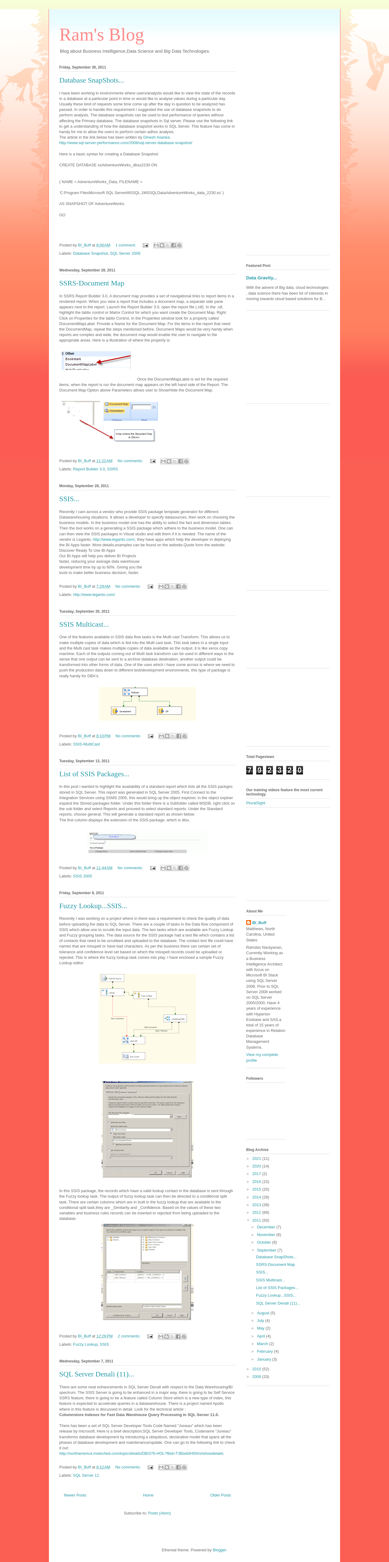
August (263, 1313)
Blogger (219, 1550)
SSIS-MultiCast (86, 744)
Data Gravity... (261, 277)
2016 (257, 1181)
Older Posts (220, 1495)
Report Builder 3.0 (89, 469)
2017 (257, 1173)
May (261, 1328)
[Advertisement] (288, 159)
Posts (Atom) (159, 1513)
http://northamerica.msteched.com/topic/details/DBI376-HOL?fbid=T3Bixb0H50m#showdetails (141, 1453)
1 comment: (126, 245)
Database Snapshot (90, 253)
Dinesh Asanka (156, 137)
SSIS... (69, 499)
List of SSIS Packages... (94, 774)
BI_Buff (259, 922)
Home (148, 1495)
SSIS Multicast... (84, 624)
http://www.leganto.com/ (114, 539)
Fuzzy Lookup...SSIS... (93, 906)
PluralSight (255, 803)
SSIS (104, 1344)
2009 (257, 1376)
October (264, 1242)
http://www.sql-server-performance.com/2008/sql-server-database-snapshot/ (125, 142)
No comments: (131, 461)
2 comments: (129, 1336)
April (261, 1336)
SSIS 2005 (82, 876)
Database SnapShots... (91, 80)
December (267, 1227)
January (264, 1359)
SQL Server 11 (86, 1475)
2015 (257, 1189)
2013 (257, 1204)
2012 (257, 1212)
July (261, 1320)
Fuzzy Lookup (85, 1344)
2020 (257, 1166)
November (267, 1234)
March (263, 1343)
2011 (257, 1220)
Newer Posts (75, 1495)
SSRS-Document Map (91, 283)
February (265, 1351)
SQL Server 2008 (125, 253)
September (267, 1250)
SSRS (112, 469)
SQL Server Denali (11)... (96, 1374)
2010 (257, 1369)
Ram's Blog (101, 34)
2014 (257, 1197)
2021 (257, 1158)
